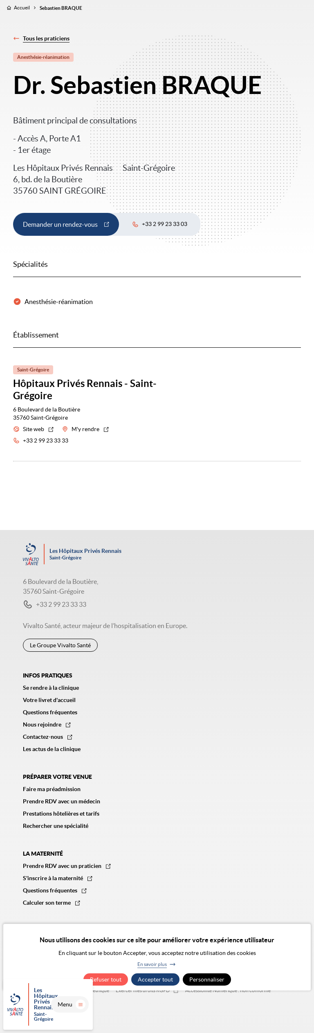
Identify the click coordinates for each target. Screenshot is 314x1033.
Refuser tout (105, 979)
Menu (289, 1015)
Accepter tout (155, 979)
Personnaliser (206, 979)
